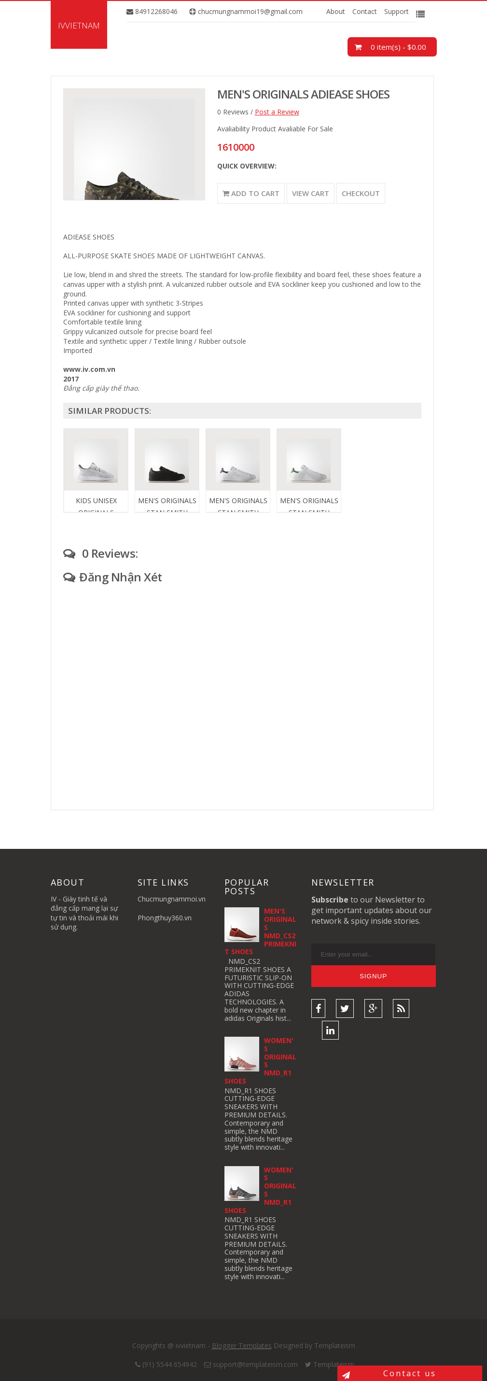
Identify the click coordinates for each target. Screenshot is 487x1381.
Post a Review (277, 111)
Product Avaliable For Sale (292, 128)
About (335, 11)
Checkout (361, 193)
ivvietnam (79, 25)
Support (396, 11)
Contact (364, 11)
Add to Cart (251, 193)
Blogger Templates (242, 1345)
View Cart (310, 193)
